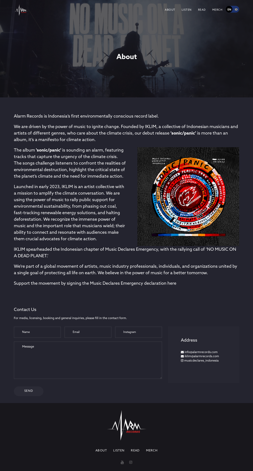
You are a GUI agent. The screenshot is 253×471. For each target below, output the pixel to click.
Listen (187, 10)
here (171, 283)
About (170, 10)
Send (28, 391)
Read (202, 10)
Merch (217, 10)
